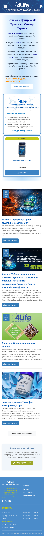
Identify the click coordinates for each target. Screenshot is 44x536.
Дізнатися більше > (10, 240)
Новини (26, 486)
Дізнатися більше (22, 87)
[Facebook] (2, 501)
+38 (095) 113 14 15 (30, 513)
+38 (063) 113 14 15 (30, 519)
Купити (26, 489)
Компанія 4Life (29, 496)
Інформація (28, 492)
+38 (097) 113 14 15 (22, 463)
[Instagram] (6, 501)
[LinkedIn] (10, 501)
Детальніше (22, 172)
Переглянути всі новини (22, 433)
